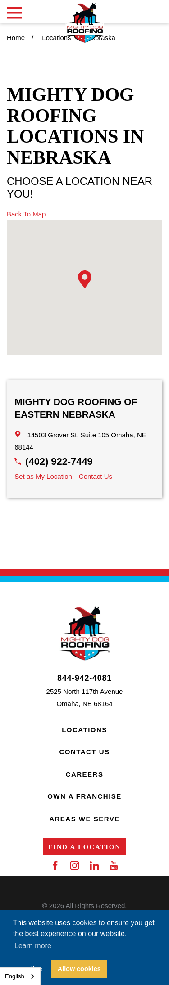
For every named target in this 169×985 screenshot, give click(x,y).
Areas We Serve (84, 819)
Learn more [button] (32, 945)
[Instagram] (74, 865)
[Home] (84, 22)
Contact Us (95, 476)
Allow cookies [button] (79, 968)
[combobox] (20, 976)
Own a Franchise (84, 796)
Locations (84, 729)
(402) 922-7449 (58, 461)
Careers (85, 774)
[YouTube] (114, 865)
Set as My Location (43, 476)
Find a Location (84, 846)
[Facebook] (55, 865)
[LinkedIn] (94, 865)
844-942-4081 (84, 679)
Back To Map (26, 214)
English (14, 976)
